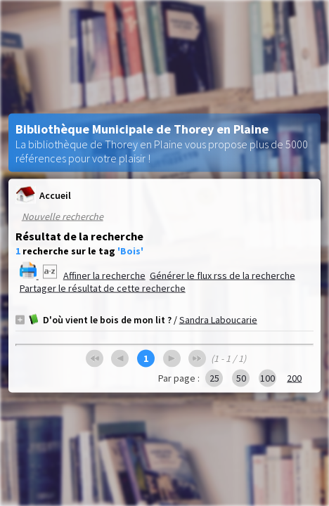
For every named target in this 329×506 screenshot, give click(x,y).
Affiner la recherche (104, 275)
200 (294, 378)
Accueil (43, 195)
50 (241, 378)
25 (214, 378)
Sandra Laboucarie (218, 319)
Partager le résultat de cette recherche (103, 288)
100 (267, 378)
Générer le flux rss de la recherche (222, 275)
